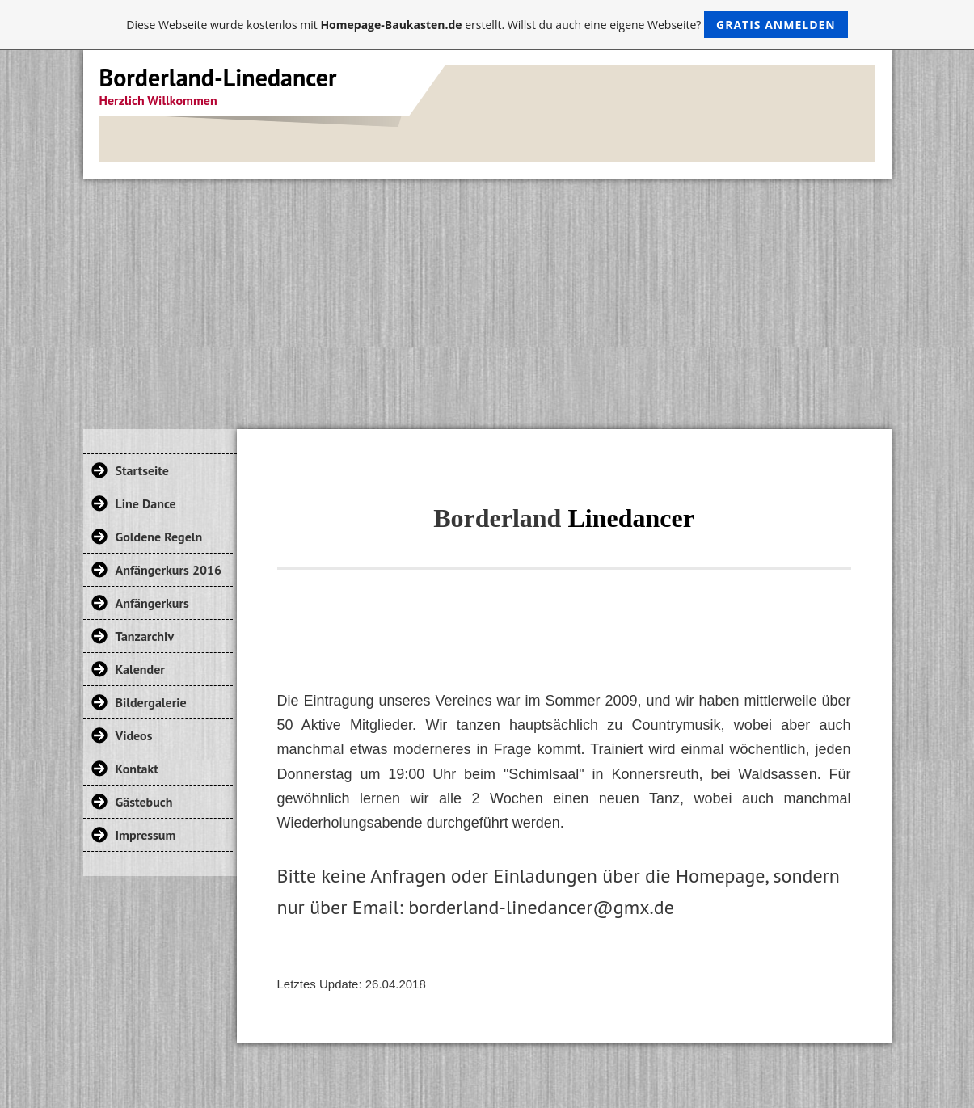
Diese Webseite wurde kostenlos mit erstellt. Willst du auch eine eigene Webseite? (487, 24)
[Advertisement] (487, 300)
